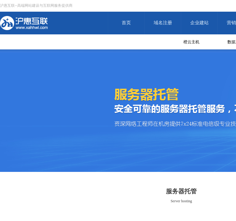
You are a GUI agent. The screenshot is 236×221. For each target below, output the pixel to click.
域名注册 (163, 22)
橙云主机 (191, 42)
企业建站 (199, 22)
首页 (126, 22)
